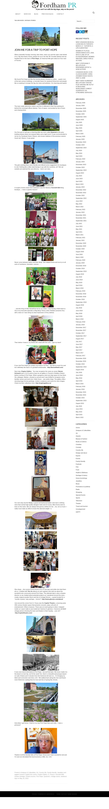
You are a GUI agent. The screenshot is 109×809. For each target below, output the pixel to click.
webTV (78, 512)
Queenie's (47, 776)
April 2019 (79, 285)
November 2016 (81, 361)
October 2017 (80, 333)
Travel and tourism (82, 506)
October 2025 (80, 114)
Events (78, 458)
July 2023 (79, 176)
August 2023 (80, 173)
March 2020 (79, 257)
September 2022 (81, 198)
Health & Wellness (82, 472)
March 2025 (79, 133)
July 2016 (79, 372)
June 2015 (79, 409)
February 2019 (80, 291)
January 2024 (80, 162)
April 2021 (79, 232)
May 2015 (79, 412)
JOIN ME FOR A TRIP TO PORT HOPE (35, 49)
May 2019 (79, 282)
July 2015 (79, 406)
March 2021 (79, 235)
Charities (78, 444)
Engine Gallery (42, 774)
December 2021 (81, 215)
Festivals (78, 464)
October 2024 (80, 145)
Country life (42, 772)
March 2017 (79, 353)
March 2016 (79, 383)
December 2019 (81, 265)
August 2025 (80, 119)
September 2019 (81, 271)
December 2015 (81, 392)
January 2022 (80, 212)
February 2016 (80, 386)
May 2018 (79, 313)
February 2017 (80, 355)
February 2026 (80, 103)
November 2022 (81, 192)
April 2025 (79, 131)
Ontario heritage (19, 776)
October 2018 (80, 299)
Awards (78, 436)
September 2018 (81, 302)
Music (78, 484)
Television (79, 500)
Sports (78, 498)
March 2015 (79, 417)
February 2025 (80, 136)
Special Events (80, 495)
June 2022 (79, 201)
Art (37, 772)
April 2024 (79, 156)
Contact (60, 14)
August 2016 (80, 369)
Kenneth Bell (60, 774)
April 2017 (79, 350)
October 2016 (80, 364)
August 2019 (80, 274)
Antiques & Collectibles (28, 772)
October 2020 (80, 249)
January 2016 (80, 389)
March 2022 (79, 206)
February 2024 (80, 159)
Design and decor (81, 453)
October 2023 (80, 167)
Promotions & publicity (83, 486)
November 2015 (81, 395)
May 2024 (79, 153)
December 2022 (81, 190)
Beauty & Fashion (81, 439)
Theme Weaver (72, 794)
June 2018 (79, 310)
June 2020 (79, 254)
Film (77, 467)
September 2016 (81, 367)
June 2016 (79, 375)
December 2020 (81, 243)
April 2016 (79, 381)
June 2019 (79, 280)
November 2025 (81, 111)
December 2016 (81, 358)
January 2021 (80, 240)
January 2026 (80, 105)
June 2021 (79, 226)
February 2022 (80, 209)
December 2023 (81, 164)
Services (27, 14)
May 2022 (79, 204)
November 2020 (81, 246)
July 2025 (79, 122)
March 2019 (79, 288)
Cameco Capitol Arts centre (28, 774)
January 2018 (80, 324)
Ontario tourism (31, 776)
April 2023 (79, 181)
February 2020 (80, 260)
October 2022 (80, 195)
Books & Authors (81, 441)
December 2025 (81, 108)
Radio (78, 489)
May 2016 (79, 378)
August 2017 (80, 339)
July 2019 (79, 277)
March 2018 (79, 319)
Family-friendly (51, 772)
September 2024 (81, 147)
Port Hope (39, 776)
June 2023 (79, 178)
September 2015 (81, 400)
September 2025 (81, 117)
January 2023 (80, 187)
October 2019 (80, 268)
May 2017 (79, 347)
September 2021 (81, 221)
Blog (36, 14)
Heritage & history (81, 475)
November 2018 (81, 296)
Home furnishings (81, 478)
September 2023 (81, 170)
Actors (78, 427)
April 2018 (79, 316)
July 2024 (79, 150)
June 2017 (79, 344)
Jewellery (60, 772)
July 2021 (79, 223)
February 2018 (80, 322)
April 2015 (79, 414)
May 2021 (79, 229)
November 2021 (81, 218)
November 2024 (81, 142)
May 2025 (79, 128)
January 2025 (80, 139)
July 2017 (79, 341)
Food (77, 470)
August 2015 (80, 403)
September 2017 (81, 336)
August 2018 (80, 305)
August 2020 (80, 251)
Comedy (78, 447)
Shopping (79, 492)
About (18, 14)
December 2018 (81, 294)
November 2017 (81, 330)
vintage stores (55, 776)
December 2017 (81, 327)
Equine (78, 456)
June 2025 (79, 125)
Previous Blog (47, 14)
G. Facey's (51, 774)
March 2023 (79, 184)
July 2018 (79, 308)
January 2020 (80, 263)
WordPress (50, 794)
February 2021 (80, 237)
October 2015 (80, 398)
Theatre (78, 503)
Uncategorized (80, 509)
